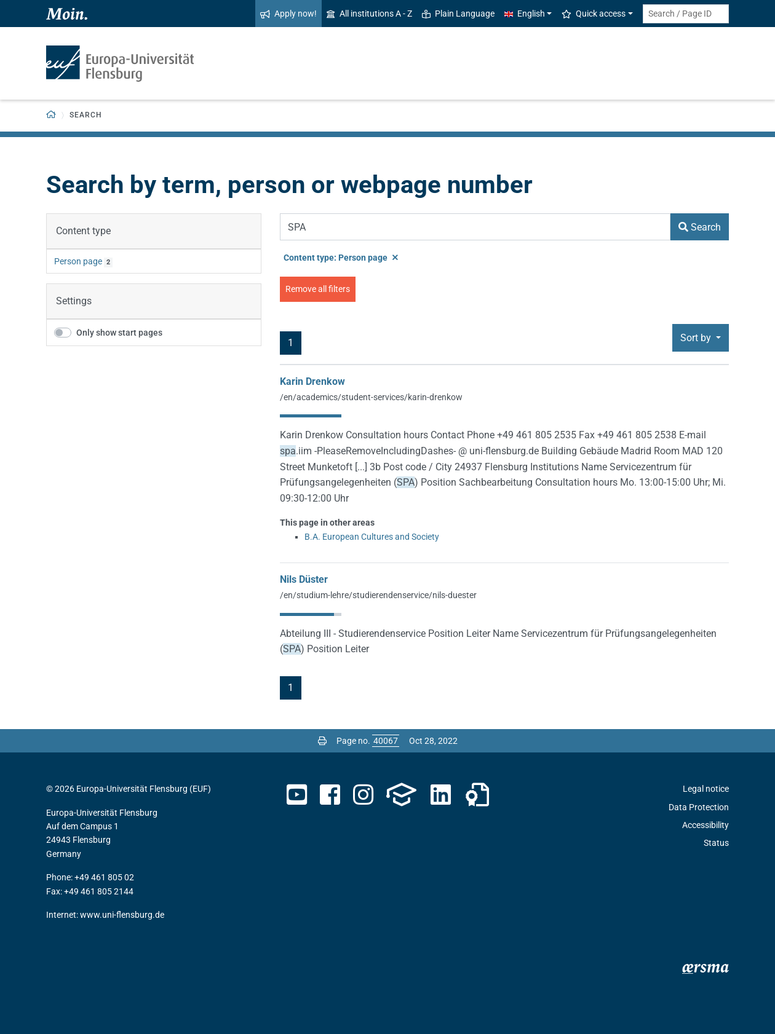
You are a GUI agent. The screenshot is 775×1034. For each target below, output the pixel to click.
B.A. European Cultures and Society (371, 537)
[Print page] (322, 741)
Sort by (696, 338)
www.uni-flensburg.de (122, 915)
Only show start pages (119, 332)
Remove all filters (317, 289)
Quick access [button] (594, 13)
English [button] (524, 13)
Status (716, 843)
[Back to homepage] (51, 115)
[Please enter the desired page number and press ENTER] (385, 741)
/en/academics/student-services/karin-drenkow (371, 397)
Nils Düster (304, 579)
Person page (78, 261)
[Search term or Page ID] (686, 13)
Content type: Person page (341, 257)
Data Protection (699, 807)
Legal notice (706, 789)
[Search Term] (475, 226)
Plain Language (458, 13)
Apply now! (288, 13)
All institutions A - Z (369, 13)
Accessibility (705, 825)
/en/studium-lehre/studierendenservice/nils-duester (378, 595)
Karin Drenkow (312, 381)
